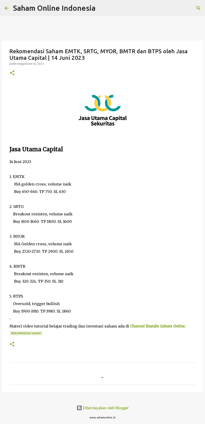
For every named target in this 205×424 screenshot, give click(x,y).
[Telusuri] (102, 8)
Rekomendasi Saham (26, 333)
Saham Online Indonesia (54, 8)
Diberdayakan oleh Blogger (103, 408)
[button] (12, 73)
